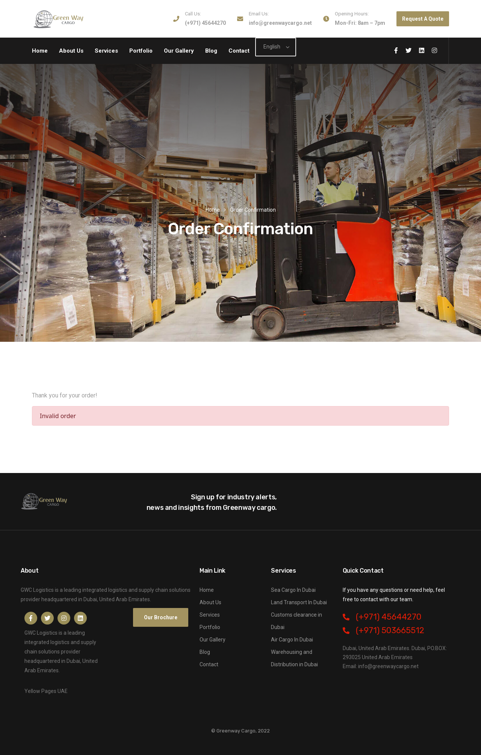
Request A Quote (422, 19)
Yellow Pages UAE (46, 691)
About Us (71, 50)
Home (40, 50)
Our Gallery (179, 50)
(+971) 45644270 (205, 23)
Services (106, 50)
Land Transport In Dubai (299, 602)
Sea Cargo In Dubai (293, 590)
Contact (239, 50)
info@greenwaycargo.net (280, 23)
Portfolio (141, 50)
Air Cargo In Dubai (292, 640)
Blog (211, 50)
